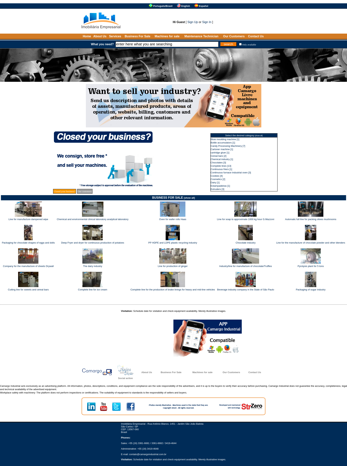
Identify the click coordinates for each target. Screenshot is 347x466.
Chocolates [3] (218, 162)
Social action (125, 378)
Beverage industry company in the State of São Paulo (245, 289)
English (185, 6)
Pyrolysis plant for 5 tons (311, 266)
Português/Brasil (162, 6)
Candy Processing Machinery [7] (228, 146)
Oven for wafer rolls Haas (172, 219)
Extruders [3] (217, 189)
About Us (99, 36)
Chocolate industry (246, 242)
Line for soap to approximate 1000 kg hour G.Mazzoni (245, 219)
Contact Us (256, 36)
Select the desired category (244, 135)
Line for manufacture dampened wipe (28, 219)
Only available (249, 44)
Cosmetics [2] (218, 179)
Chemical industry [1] (222, 159)
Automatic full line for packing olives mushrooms (310, 219)
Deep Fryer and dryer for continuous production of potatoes (92, 242)
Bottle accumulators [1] (223, 142)
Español (203, 6)
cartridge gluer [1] (220, 152)
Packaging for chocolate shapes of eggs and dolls (28, 242)
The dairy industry (92, 266)
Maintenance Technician (201, 36)
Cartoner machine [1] (222, 149)
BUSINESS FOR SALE (173, 197)
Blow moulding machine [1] (225, 139)
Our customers (85, 191)
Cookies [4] (217, 175)
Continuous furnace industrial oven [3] (231, 172)
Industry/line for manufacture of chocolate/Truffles (245, 266)
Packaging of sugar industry (310, 289)
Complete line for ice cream (92, 289)
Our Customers (234, 36)
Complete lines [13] (221, 166)
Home (87, 36)
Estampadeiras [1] (220, 185)
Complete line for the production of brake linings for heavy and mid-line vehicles (172, 289)
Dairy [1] (215, 182)
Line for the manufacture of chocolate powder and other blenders (310, 242)
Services (115, 36)
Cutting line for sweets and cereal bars (28, 289)
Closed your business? (64, 191)
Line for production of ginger (173, 266)
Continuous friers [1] (221, 169)
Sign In (206, 22)
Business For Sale (137, 36)
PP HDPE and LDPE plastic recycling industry (172, 242)
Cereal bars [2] (218, 156)
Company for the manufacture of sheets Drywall (28, 266)
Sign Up (192, 22)
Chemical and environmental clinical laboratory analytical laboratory (92, 219)
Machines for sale (167, 36)
